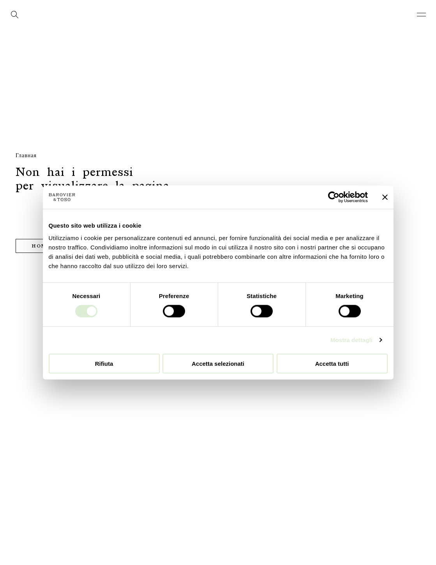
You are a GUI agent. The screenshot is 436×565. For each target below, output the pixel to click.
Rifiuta (104, 363)
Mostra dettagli (351, 340)
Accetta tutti (332, 363)
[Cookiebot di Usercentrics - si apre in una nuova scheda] (334, 197)
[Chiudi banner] (385, 197)
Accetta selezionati (218, 363)
